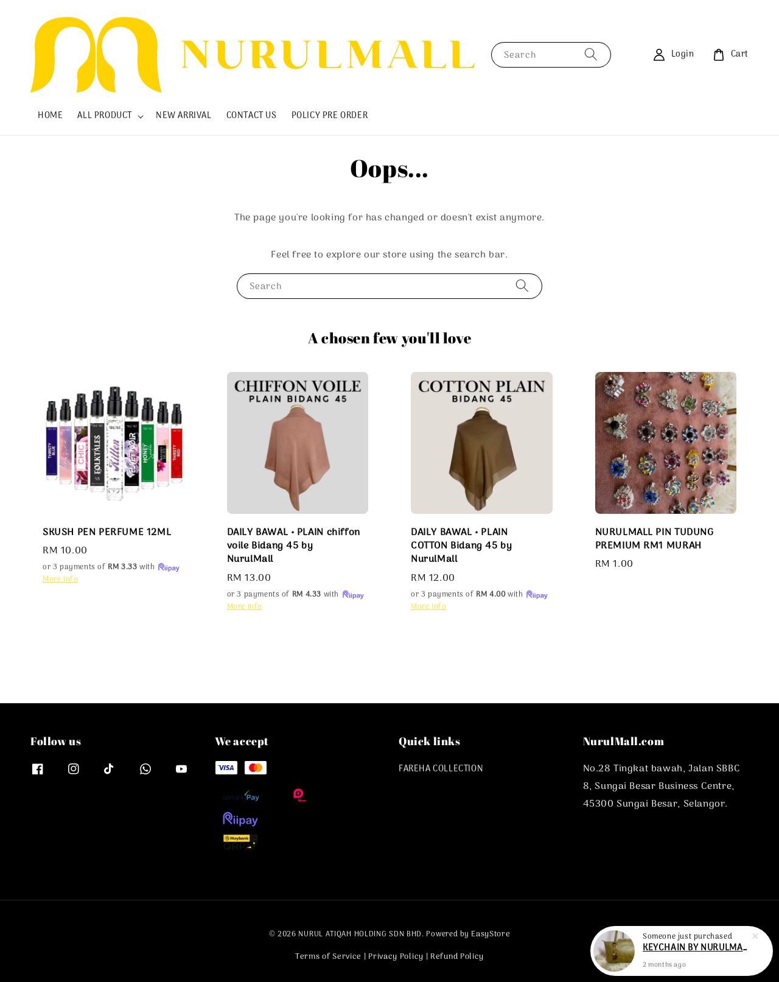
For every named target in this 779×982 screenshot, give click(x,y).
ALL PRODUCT (104, 116)
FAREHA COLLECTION (441, 770)
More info (60, 579)
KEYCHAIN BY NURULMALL (696, 950)
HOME (50, 116)
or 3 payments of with (112, 567)
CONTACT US (251, 116)
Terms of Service (328, 956)
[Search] (590, 54)
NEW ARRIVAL (184, 116)
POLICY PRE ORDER (330, 116)
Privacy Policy (396, 956)
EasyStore (490, 934)
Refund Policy (457, 956)
